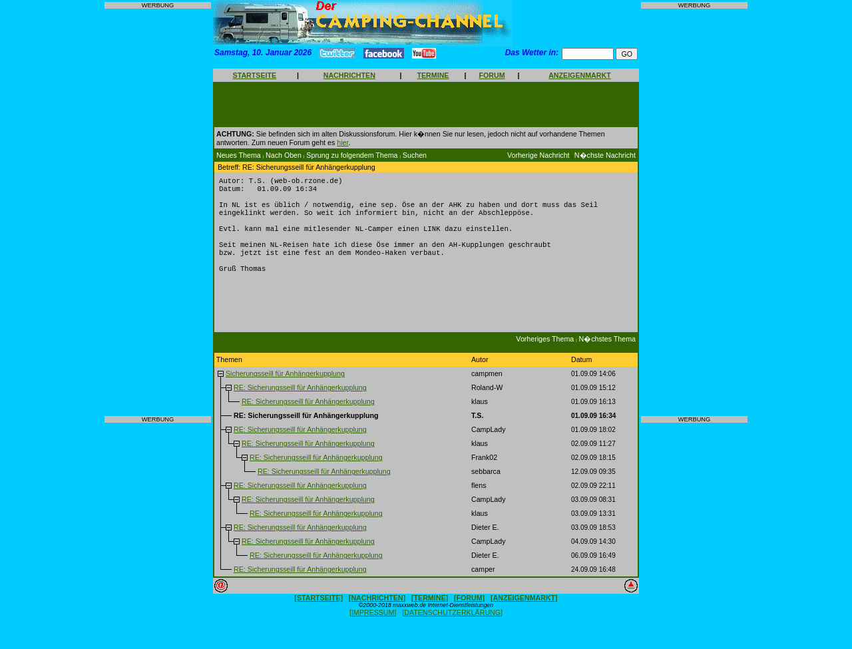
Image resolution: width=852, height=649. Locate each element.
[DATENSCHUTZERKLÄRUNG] (452, 630)
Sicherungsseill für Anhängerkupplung (285, 391)
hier (342, 142)
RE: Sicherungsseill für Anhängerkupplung (300, 405)
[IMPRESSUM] (372, 630)
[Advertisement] (158, 212)
